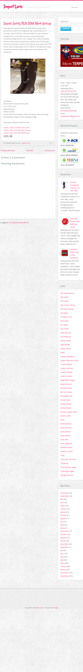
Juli (61, 550)
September (64, 496)
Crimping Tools (66, 317)
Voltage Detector (66, 475)
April (62, 502)
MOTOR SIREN (66, 392)
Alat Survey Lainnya (67, 305)
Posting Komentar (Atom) (19, 222)
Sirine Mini (64, 439)
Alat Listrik (64, 297)
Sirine (62, 420)
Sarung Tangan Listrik (68, 412)
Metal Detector (66, 384)
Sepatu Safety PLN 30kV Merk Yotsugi (27, 23)
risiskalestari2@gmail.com (70, 116)
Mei (61, 499)
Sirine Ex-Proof (66, 428)
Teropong (64, 463)
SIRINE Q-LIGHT (66, 451)
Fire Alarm (64, 325)
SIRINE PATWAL (66, 447)
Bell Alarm (64, 313)
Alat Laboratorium (67, 293)
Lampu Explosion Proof (69, 360)
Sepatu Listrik (26, 143)
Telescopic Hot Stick (68, 459)
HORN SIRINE (65, 348)
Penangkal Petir (66, 396)
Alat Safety (64, 301)
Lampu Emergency (67, 356)
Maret (62, 506)
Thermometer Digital (68, 467)
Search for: (64, 21)
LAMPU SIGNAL (66, 372)
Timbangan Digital (67, 471)
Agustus (63, 518)
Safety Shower (65, 408)
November (64, 531)
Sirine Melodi (65, 435)
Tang (62, 455)
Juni (61, 521)
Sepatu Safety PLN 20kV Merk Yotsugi (17, 130)
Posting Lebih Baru (8, 150)
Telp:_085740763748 (68, 91)
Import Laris (13, 6)
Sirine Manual (65, 432)
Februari (63, 509)
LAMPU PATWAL (66, 368)
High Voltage (65, 344)
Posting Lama (50, 150)
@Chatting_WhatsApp (68, 111)
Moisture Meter (66, 388)
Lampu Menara (66, 364)
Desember (64, 493)
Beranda (74, 7)
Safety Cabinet (65, 404)
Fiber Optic (64, 321)
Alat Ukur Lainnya (67, 309)
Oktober (63, 515)
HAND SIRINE (65, 341)
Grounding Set (65, 337)
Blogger (55, 608)
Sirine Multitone (66, 443)
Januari (63, 512)
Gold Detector (65, 333)
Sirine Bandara (65, 424)
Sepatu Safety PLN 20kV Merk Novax (17, 133)
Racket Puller (65, 400)
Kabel (62, 352)
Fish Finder (64, 329)
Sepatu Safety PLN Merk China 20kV (16, 128)
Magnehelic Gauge (67, 380)
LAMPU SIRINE (66, 376)
